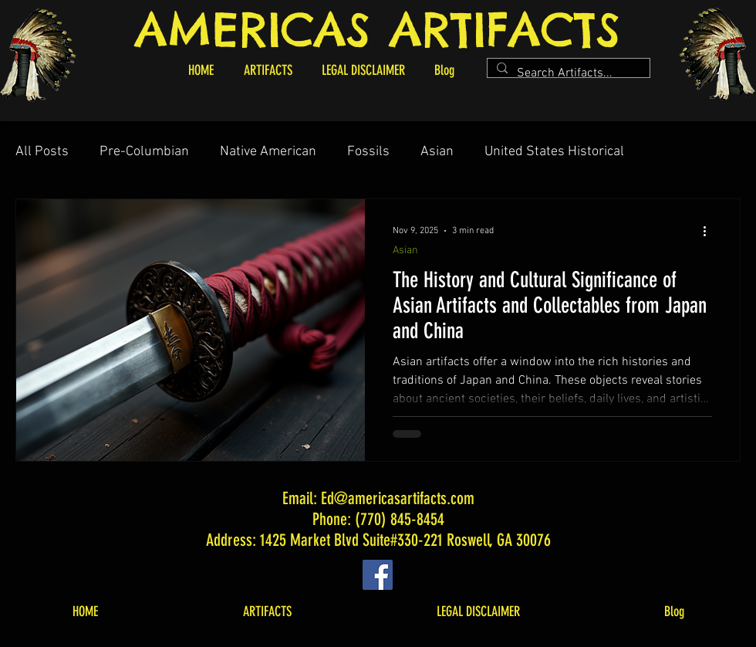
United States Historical (554, 152)
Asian (437, 152)
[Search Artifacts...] (567, 73)
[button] (267, 70)
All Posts (42, 152)
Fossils (368, 152)
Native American (268, 152)
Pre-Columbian (144, 152)
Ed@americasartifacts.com (397, 498)
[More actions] (709, 231)
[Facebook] (378, 575)
